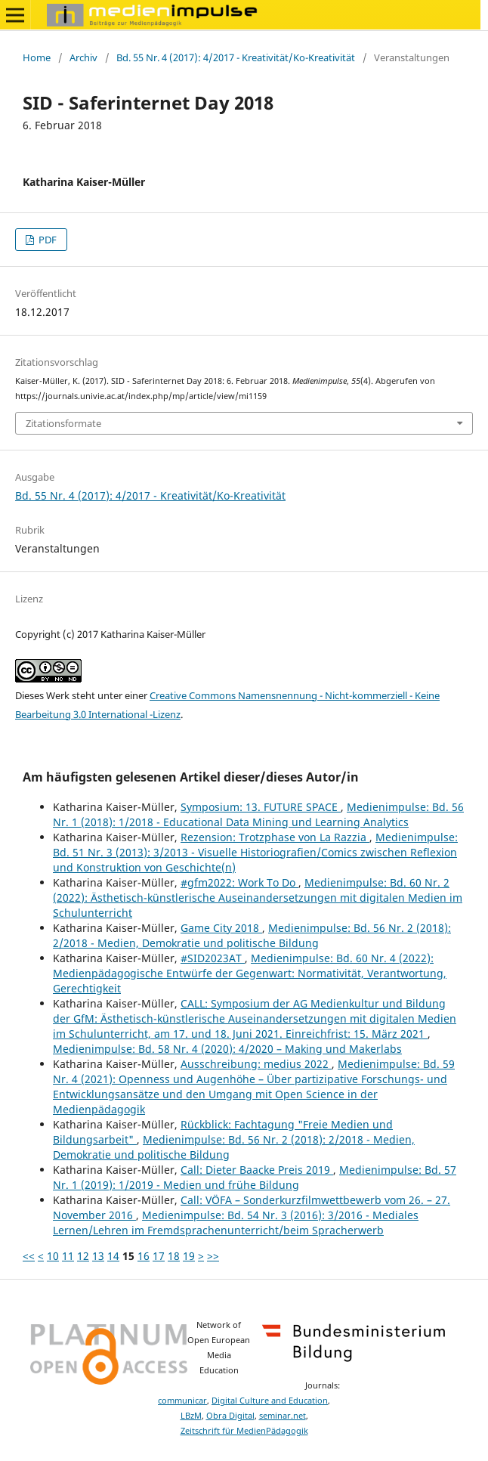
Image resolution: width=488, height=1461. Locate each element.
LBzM (191, 1415)
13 (98, 1256)
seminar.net (282, 1415)
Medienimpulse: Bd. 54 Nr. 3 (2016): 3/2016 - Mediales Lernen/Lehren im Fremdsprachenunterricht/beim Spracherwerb (236, 1222)
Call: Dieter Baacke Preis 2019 (257, 1169)
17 (159, 1256)
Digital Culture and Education (270, 1400)
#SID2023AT (213, 958)
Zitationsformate (63, 423)
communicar (182, 1400)
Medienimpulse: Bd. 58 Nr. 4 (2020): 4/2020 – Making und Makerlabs (227, 1049)
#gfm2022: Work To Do (239, 882)
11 (68, 1256)
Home (37, 57)
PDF (46, 239)
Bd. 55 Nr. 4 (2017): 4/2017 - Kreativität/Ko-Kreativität (235, 57)
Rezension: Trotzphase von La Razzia (275, 837)
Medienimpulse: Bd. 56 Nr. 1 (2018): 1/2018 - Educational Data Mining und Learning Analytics (258, 814)
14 (113, 1256)
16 (143, 1256)
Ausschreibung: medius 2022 (256, 1064)
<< (29, 1256)
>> (213, 1256)
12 (83, 1256)
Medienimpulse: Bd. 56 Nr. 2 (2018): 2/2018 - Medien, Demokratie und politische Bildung (252, 935)
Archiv (83, 57)
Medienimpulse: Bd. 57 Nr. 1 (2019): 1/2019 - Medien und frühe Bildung (254, 1177)
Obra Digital (230, 1415)
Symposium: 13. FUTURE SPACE (261, 807)
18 (174, 1256)
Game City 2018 (221, 928)
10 (53, 1256)
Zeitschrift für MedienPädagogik (244, 1430)
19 (189, 1256)
